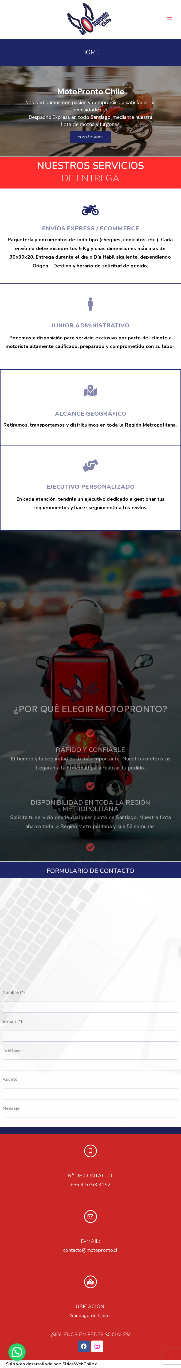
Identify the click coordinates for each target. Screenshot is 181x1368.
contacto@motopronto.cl (90, 1250)
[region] (90, 111)
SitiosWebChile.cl (80, 1364)
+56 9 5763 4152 (90, 1184)
